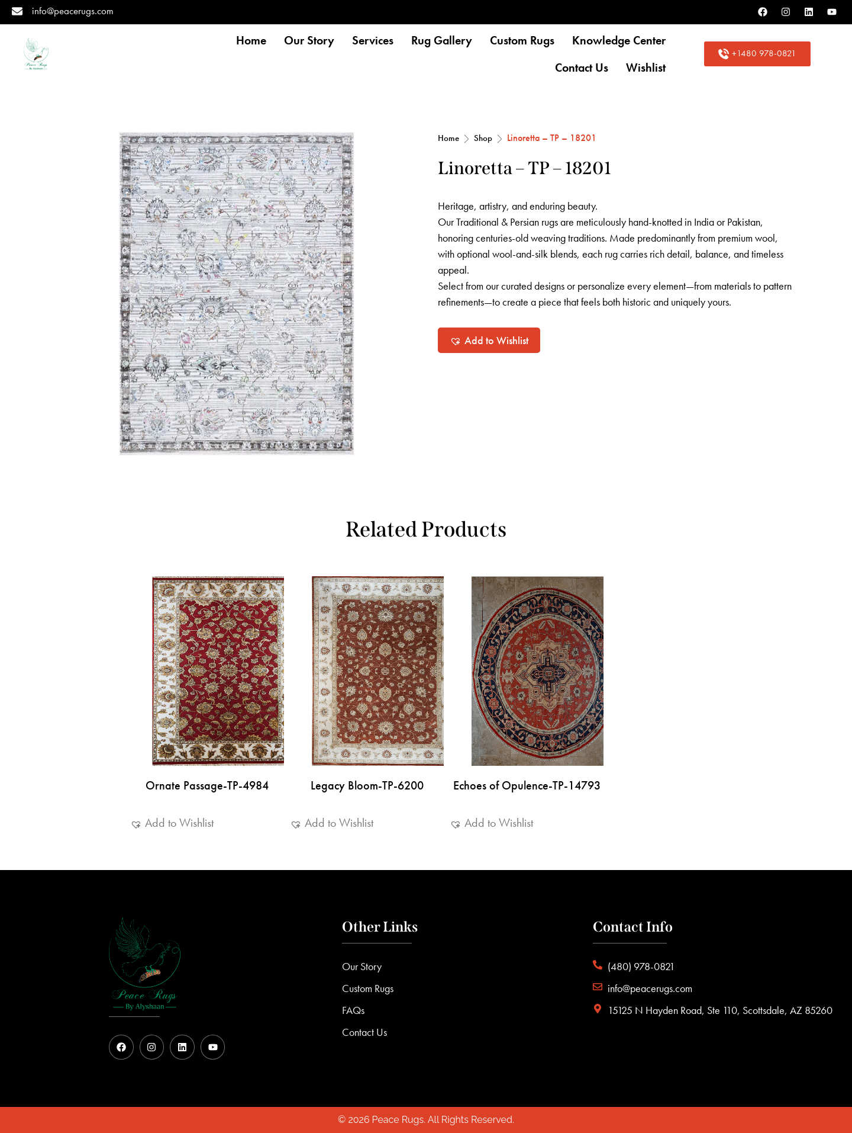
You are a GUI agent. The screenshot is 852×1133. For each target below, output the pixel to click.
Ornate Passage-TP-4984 (207, 785)
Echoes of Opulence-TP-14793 (527, 785)
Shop (483, 138)
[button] (489, 340)
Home (448, 138)
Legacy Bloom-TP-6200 (367, 785)
